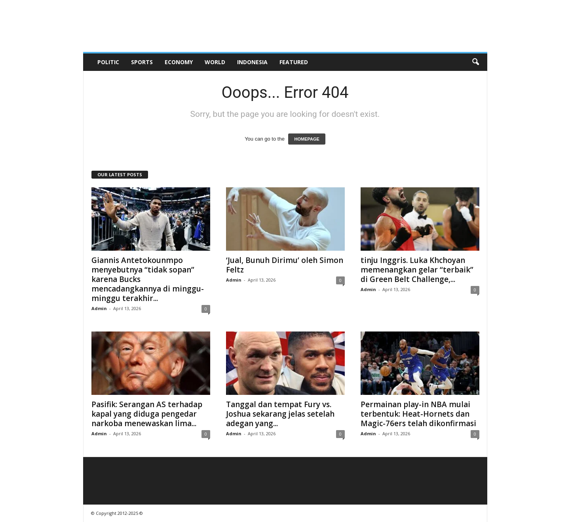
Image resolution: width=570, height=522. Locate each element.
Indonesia (252, 62)
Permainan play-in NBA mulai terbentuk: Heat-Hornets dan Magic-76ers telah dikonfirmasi (418, 414)
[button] (475, 62)
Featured (293, 62)
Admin (99, 308)
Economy (179, 62)
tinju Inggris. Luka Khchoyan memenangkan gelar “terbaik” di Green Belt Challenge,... (417, 269)
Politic (108, 62)
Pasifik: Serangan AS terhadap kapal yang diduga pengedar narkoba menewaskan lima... (146, 414)
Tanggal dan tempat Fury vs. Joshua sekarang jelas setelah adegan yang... (280, 414)
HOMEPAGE (306, 139)
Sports (142, 62)
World (215, 62)
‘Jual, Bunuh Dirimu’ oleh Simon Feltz (284, 265)
